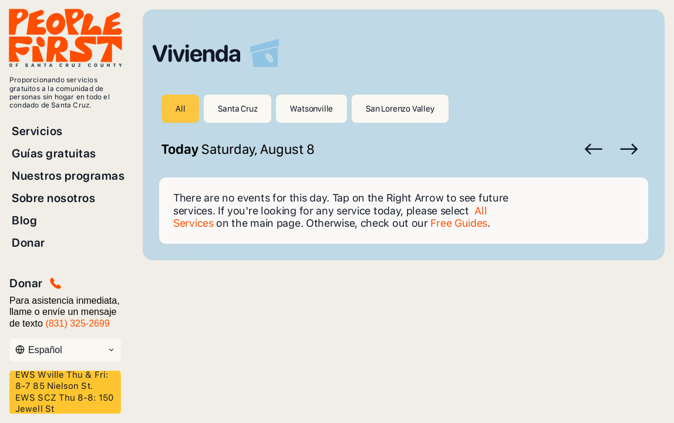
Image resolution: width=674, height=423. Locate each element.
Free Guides (458, 223)
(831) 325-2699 (77, 323)
